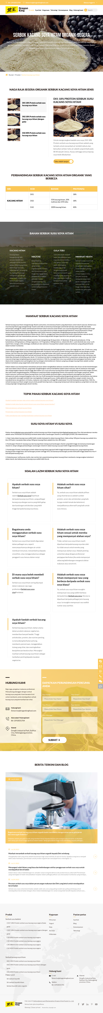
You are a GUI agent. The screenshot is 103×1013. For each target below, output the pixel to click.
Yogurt (51, 923)
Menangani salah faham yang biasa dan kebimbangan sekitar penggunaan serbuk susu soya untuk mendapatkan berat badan (46, 868)
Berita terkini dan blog (51, 764)
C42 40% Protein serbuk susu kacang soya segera (24, 948)
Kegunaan (45, 10)
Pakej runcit (10, 975)
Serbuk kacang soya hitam (31, 75)
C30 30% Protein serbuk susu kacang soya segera (24, 941)
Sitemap (27, 1007)
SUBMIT (54, 740)
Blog (70, 10)
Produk (31, 10)
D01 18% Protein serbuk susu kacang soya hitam (33, 104)
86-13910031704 (14, 3)
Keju (50, 927)
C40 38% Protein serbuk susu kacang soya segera (24, 945)
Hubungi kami (78, 10)
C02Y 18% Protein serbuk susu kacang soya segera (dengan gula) (27, 932)
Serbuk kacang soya (70, 432)
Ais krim (52, 930)
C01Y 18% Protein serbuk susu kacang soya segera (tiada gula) (26, 924)
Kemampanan (63, 10)
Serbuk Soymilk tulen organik (17, 986)
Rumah (11, 75)
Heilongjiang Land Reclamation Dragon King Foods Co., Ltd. (53, 1001)
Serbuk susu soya (24, 496)
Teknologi (53, 10)
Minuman (52, 920)
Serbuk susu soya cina (23, 432)
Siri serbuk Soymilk (13, 979)
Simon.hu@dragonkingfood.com (37, 3)
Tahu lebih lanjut (63, 161)
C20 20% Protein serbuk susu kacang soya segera (24, 937)
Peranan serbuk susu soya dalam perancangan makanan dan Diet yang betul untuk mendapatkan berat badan (46, 884)
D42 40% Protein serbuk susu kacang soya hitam (33, 134)
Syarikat (38, 10)
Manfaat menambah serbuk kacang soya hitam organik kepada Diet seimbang (38, 853)
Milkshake (52, 934)
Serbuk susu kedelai (13, 919)
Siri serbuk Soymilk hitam (15, 982)
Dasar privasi (35, 1007)
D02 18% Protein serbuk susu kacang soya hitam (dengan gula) (33, 119)
